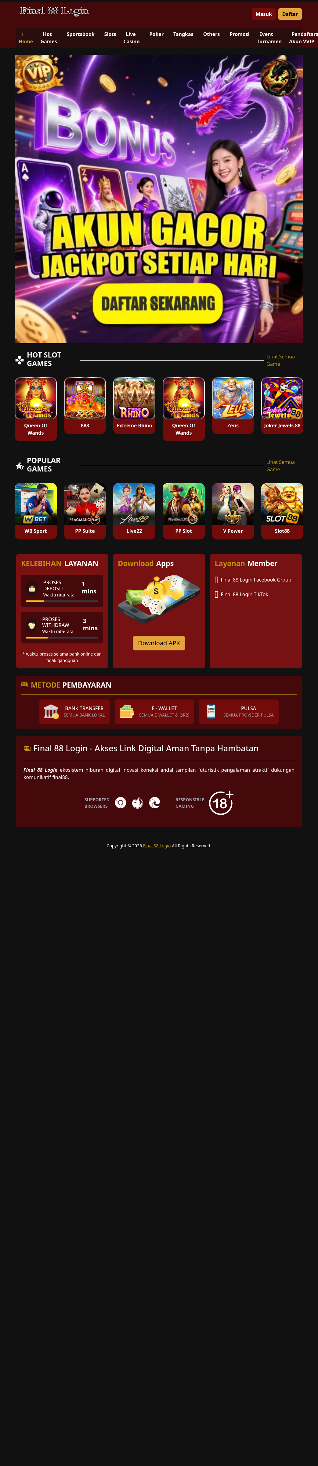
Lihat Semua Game (280, 360)
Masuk (264, 14)
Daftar (290, 14)
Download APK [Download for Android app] (159, 643)
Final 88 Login (157, 846)
